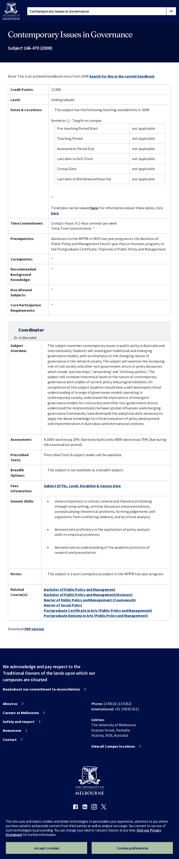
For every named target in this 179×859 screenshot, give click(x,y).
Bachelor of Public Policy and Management (79, 589)
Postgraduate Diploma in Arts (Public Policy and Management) (96, 615)
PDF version (34, 628)
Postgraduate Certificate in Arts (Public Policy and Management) (98, 610)
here (94, 207)
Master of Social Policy (63, 605)
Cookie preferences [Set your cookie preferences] (132, 848)
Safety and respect (18, 721)
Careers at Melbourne (21, 712)
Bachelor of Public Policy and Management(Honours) (88, 594)
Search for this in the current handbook (122, 76)
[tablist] (101, 11)
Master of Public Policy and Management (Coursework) (90, 600)
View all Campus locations (113, 746)
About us (10, 703)
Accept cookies (46, 848)
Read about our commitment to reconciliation (41, 689)
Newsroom (12, 730)
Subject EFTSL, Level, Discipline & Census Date (82, 485)
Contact (10, 739)
